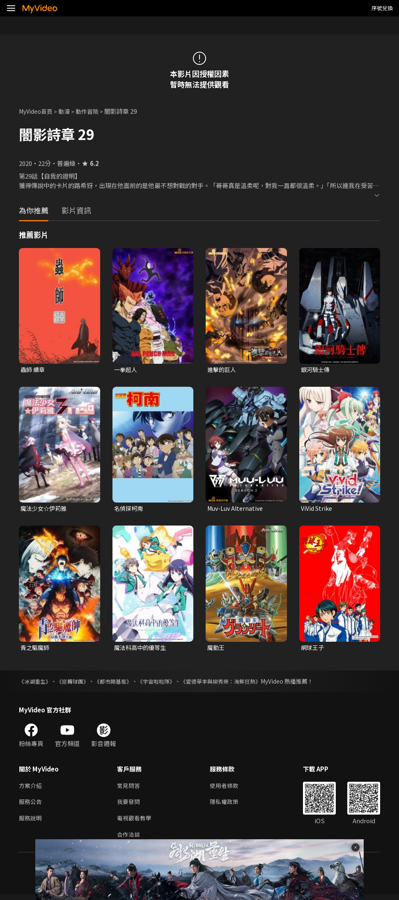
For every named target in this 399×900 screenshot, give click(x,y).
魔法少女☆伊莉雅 (45, 509)
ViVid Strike (318, 509)
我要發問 (129, 805)
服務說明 (31, 822)
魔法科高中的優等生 (142, 649)
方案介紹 (31, 788)
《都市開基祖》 (119, 683)
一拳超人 (126, 369)
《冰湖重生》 (36, 683)
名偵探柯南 (129, 509)
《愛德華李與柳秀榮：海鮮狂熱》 (234, 683)
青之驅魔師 (36, 649)
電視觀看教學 (135, 822)
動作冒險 (92, 111)
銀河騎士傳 (316, 369)
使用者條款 (227, 788)
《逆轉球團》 (76, 683)
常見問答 (129, 788)
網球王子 (313, 649)
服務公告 (31, 805)
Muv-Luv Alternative (237, 509)
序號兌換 (382, 8)
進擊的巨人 (222, 369)
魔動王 (216, 649)
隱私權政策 (227, 805)
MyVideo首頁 (37, 111)
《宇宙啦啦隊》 (165, 683)
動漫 (68, 111)
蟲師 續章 (33, 369)
